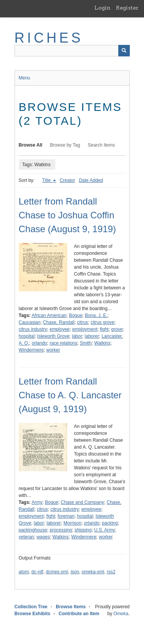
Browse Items (71, 606)
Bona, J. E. (96, 315)
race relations (63, 343)
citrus (82, 322)
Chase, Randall (58, 322)
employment (84, 329)
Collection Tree (31, 606)
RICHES (49, 38)
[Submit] (124, 50)
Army (36, 502)
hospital (27, 336)
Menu (24, 78)
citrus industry (33, 329)
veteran (26, 537)
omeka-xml (93, 571)
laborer (92, 336)
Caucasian (30, 322)
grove (116, 329)
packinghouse (33, 530)
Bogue (76, 315)
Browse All (31, 145)
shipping (83, 530)
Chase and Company (82, 502)
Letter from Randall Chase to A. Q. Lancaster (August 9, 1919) (70, 395)
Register (127, 8)
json (75, 571)
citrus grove (102, 322)
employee (60, 329)
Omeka (120, 613)
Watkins (102, 343)
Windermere (31, 350)
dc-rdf (37, 571)
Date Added (91, 180)
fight (104, 329)
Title (47, 180)
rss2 (111, 571)
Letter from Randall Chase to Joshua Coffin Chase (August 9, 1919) (67, 215)
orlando (39, 343)
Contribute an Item (79, 613)
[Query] (72, 50)
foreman (66, 516)
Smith (86, 343)
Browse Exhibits (32, 613)
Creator (67, 180)
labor (77, 336)
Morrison (72, 523)
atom (24, 571)
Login (102, 8)
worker (53, 350)
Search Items (101, 145)
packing (110, 523)
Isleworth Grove (53, 336)
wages (43, 537)
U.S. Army (104, 530)
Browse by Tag (65, 145)
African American (48, 315)
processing (61, 530)
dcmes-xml (57, 571)
